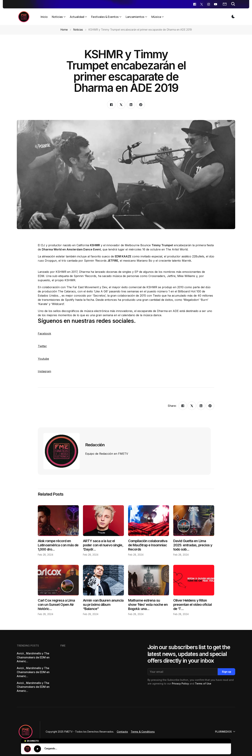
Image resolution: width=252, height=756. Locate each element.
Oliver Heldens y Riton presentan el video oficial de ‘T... (192, 604)
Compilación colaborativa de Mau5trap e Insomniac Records (147, 545)
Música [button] (157, 17)
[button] (225, 4)
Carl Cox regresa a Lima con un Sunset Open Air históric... (56, 604)
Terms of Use (203, 683)
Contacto (122, 731)
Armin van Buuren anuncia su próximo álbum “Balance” (103, 604)
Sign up (226, 671)
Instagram (44, 371)
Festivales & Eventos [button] (106, 17)
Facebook (44, 333)
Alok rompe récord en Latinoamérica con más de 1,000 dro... (58, 545)
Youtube (43, 358)
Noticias (78, 29)
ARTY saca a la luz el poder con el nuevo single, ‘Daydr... (103, 545)
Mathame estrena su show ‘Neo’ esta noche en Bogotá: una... (148, 604)
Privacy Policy (180, 683)
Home (64, 29)
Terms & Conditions (143, 731)
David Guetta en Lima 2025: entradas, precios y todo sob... (192, 545)
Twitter (42, 346)
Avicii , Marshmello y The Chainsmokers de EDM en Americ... (33, 657)
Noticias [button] (59, 17)
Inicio (44, 17)
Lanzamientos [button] (136, 17)
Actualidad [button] (78, 17)
